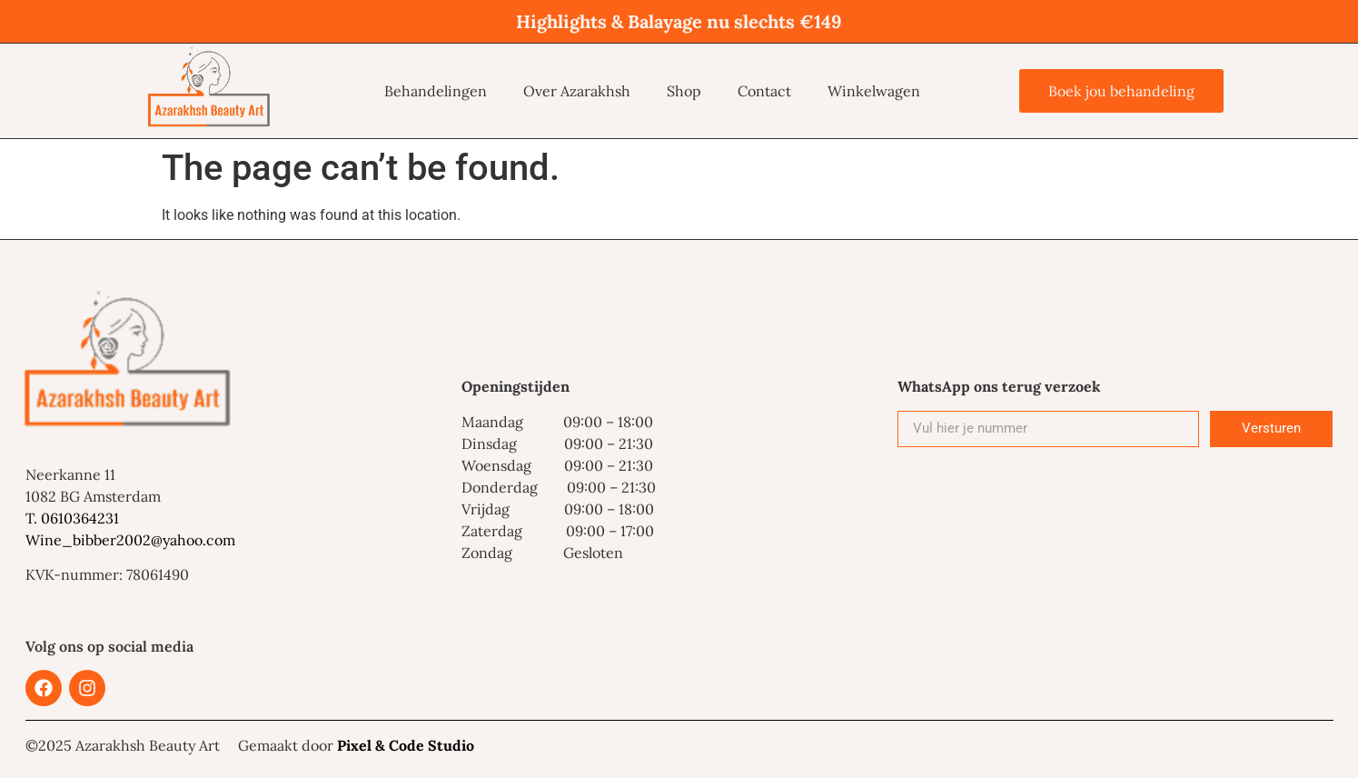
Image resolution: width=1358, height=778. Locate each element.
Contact (764, 91)
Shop (684, 91)
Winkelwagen (874, 91)
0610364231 (80, 518)
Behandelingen (435, 91)
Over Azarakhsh (576, 91)
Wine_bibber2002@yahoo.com (130, 540)
